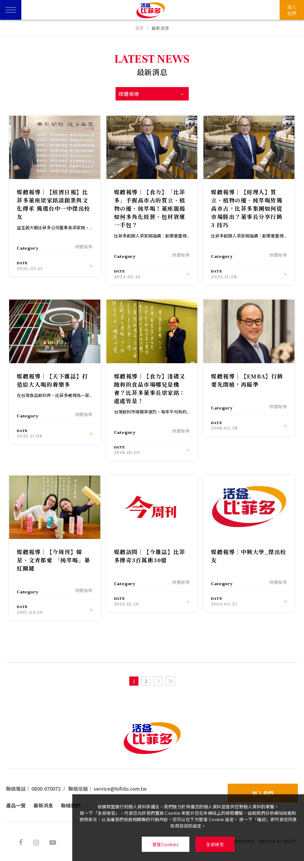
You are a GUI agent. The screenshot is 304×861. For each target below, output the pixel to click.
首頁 (139, 28)
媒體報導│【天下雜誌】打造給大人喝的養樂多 (52, 380)
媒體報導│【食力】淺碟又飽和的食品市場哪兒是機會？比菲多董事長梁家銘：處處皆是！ (149, 388)
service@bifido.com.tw (120, 788)
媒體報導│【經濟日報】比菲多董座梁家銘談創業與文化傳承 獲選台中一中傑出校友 (53, 204)
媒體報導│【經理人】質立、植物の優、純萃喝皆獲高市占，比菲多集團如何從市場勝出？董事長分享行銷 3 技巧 (246, 208)
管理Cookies (165, 844)
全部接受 (215, 844)
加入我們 (263, 793)
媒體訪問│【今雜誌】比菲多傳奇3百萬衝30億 (149, 556)
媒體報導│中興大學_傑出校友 (248, 556)
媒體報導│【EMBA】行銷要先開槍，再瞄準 (247, 380)
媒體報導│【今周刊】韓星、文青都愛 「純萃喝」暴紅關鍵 (53, 560)
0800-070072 (46, 788)
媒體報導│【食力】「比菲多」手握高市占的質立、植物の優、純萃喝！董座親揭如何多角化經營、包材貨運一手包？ (149, 208)
